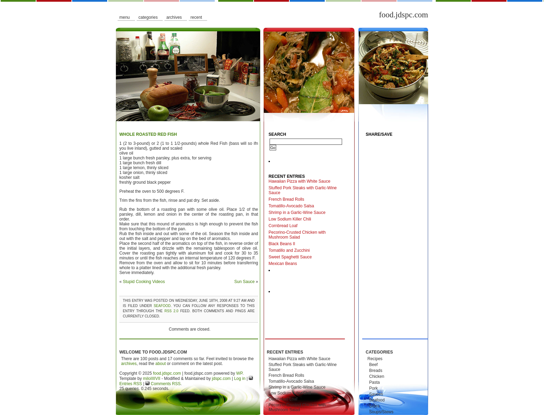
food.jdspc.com (403, 14)
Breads (375, 370)
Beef (373, 364)
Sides (374, 406)
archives (129, 363)
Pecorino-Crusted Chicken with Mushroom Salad (297, 235)
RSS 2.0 (171, 311)
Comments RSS (165, 383)
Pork (373, 388)
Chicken (376, 376)
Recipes (374, 358)
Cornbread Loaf (283, 225)
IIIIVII (155, 378)
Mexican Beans (283, 263)
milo (147, 378)
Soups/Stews (381, 411)
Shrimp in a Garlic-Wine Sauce (297, 212)
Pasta (374, 382)
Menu (124, 17)
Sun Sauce (244, 281)
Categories (148, 17)
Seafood (162, 306)
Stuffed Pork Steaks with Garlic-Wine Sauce (303, 190)
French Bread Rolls (286, 199)
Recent (196, 17)
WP (239, 373)
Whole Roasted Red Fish (148, 134)
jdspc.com (221, 378)
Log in (240, 378)
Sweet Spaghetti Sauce (290, 257)
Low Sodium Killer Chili (290, 219)
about (160, 363)
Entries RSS (130, 383)
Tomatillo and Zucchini (289, 250)
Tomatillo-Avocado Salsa (291, 206)
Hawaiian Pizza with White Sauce (299, 181)
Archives (174, 17)
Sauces (376, 394)
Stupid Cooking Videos (144, 281)
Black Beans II (282, 243)
